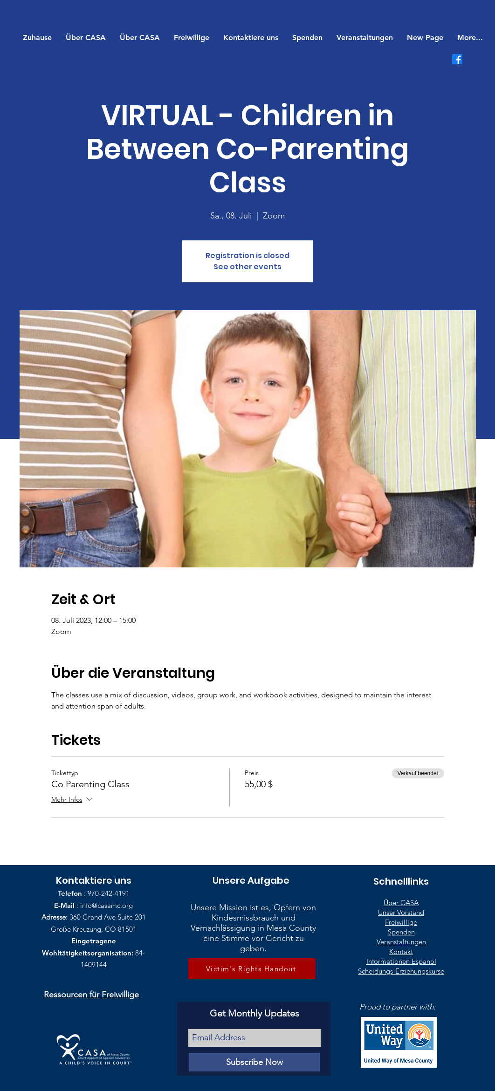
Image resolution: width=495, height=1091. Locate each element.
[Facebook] (457, 59)
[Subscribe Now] (254, 1062)
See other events (247, 266)
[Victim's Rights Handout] (252, 968)
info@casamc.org (106, 905)
